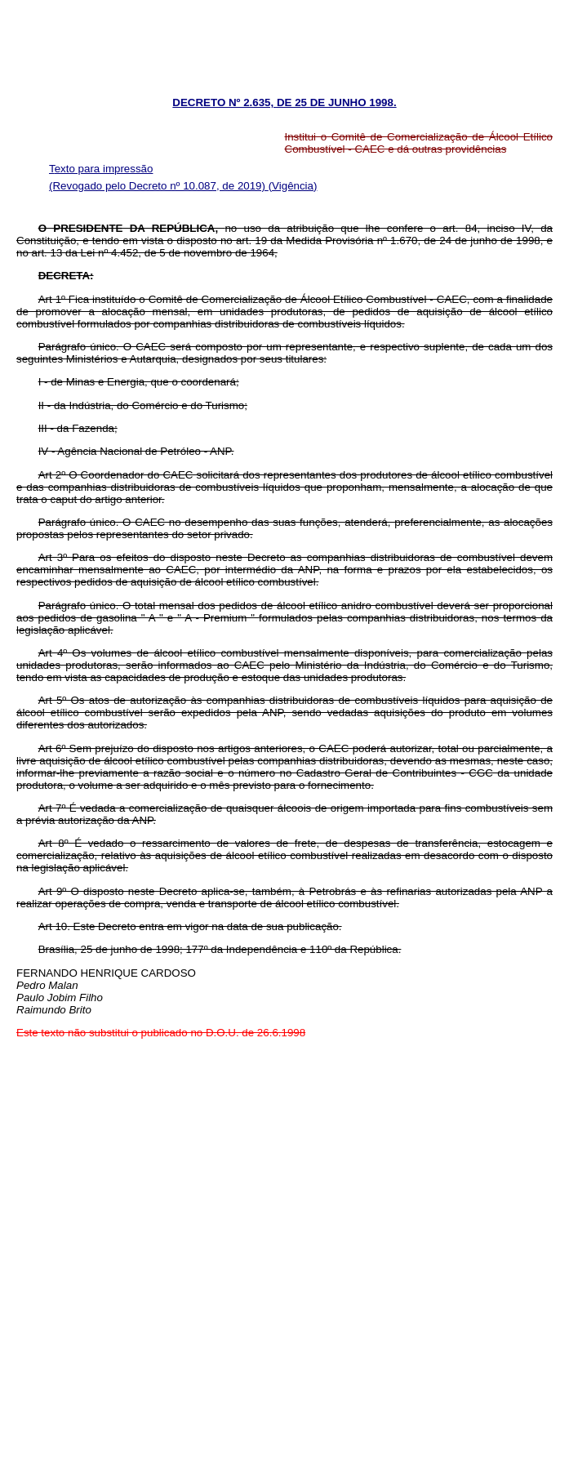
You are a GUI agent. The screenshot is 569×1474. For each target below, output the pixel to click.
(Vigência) (293, 186)
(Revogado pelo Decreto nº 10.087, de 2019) (159, 186)
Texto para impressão (101, 169)
